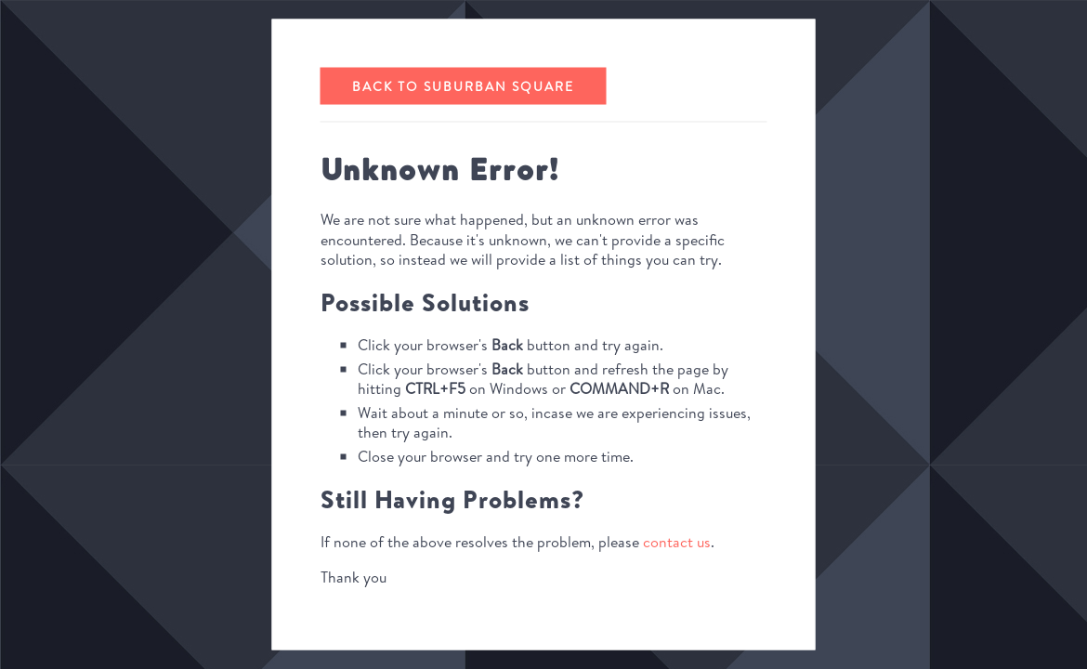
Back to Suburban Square (463, 86)
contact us (677, 541)
